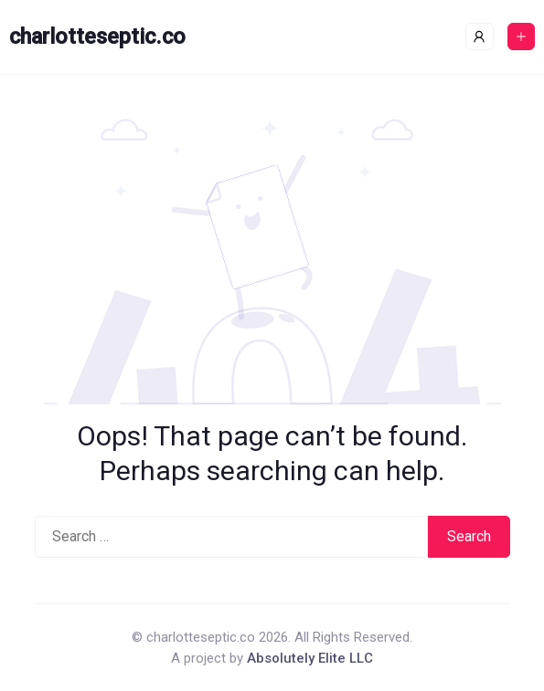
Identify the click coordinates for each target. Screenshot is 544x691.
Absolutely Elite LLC (310, 658)
